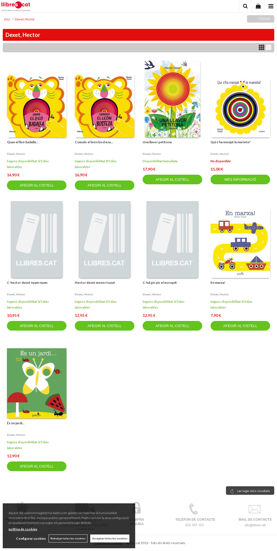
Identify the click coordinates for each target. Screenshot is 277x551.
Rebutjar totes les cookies (68, 538)
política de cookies (23, 529)
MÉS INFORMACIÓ (240, 179)
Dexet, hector (152, 153)
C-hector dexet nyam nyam (27, 282)
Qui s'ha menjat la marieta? (231, 142)
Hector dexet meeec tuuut (95, 282)
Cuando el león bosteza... (94, 142)
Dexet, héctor (16, 153)
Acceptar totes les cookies (109, 538)
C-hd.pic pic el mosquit (160, 282)
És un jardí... (16, 423)
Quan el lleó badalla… (22, 142)
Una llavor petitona (157, 142)
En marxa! (218, 282)
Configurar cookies (31, 538)
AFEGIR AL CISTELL (37, 185)
